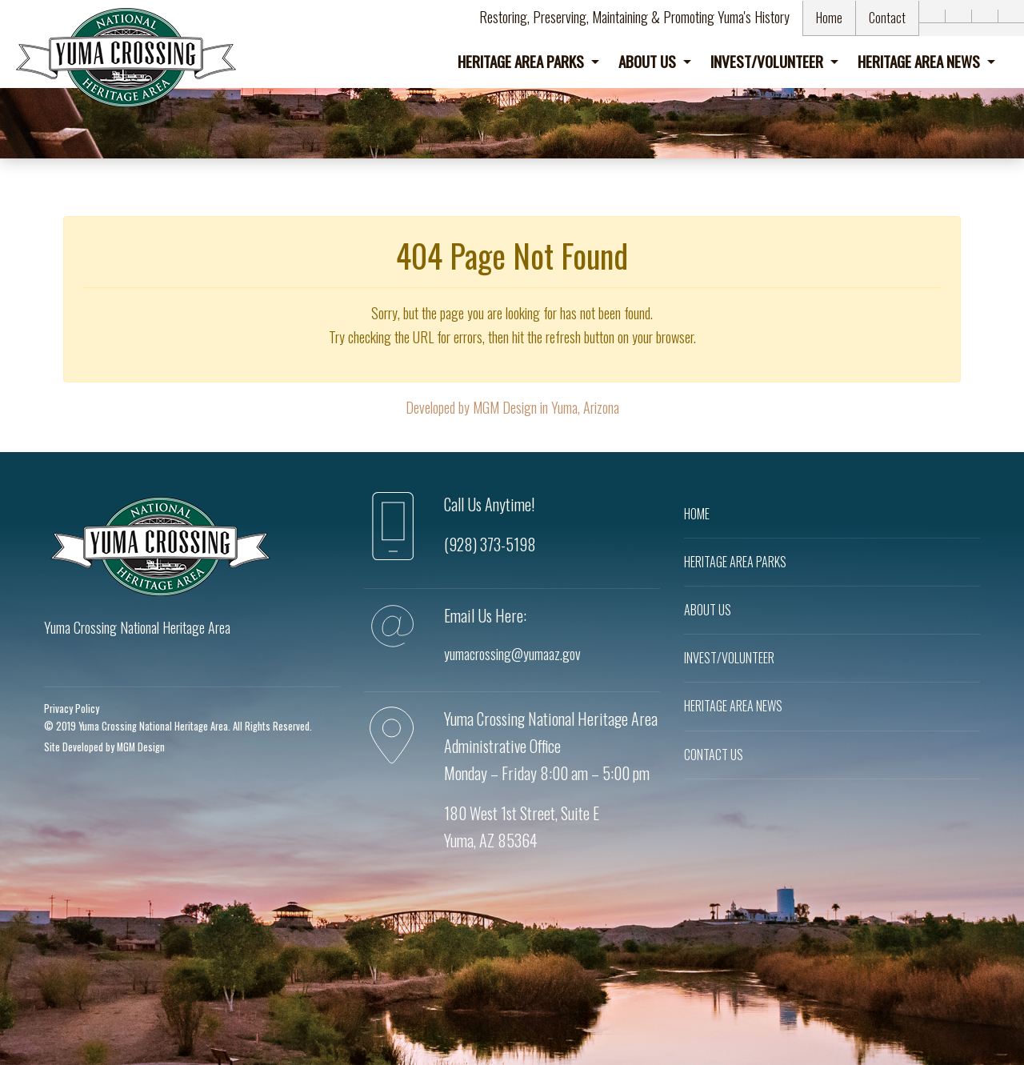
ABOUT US (707, 609)
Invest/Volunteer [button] (768, 61)
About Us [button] (648, 61)
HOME (697, 513)
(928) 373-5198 (490, 544)
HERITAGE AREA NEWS (733, 705)
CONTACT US (713, 754)
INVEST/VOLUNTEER (729, 657)
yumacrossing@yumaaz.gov (512, 653)
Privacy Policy (71, 708)
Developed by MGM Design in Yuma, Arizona (512, 407)
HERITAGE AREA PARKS (735, 561)
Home (829, 17)
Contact (887, 17)
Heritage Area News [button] (920, 61)
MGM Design (141, 747)
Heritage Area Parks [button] (522, 61)
